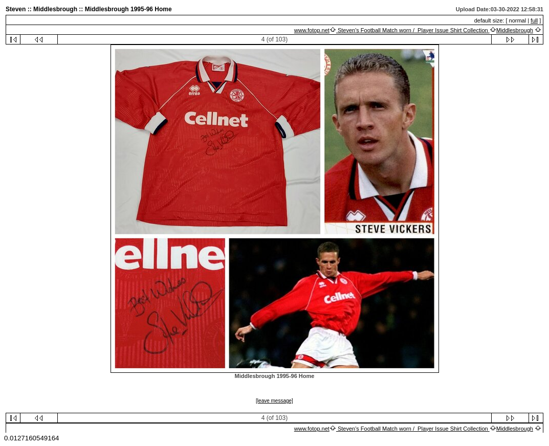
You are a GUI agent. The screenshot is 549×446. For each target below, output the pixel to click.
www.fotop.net (312, 30)
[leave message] (274, 401)
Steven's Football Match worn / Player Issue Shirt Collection (413, 30)
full (534, 20)
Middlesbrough (514, 30)
